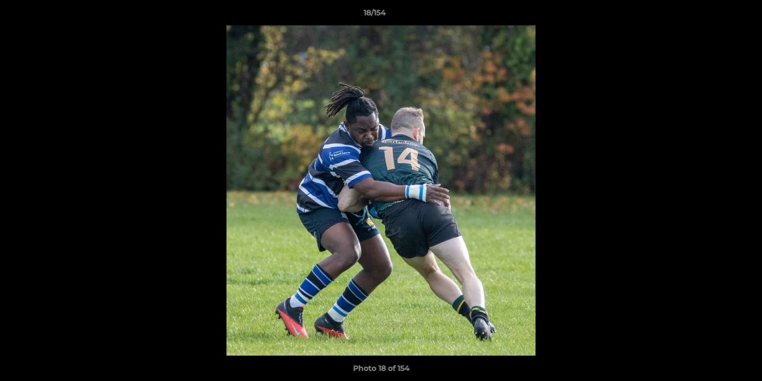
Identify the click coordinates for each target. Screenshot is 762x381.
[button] (717, 15)
